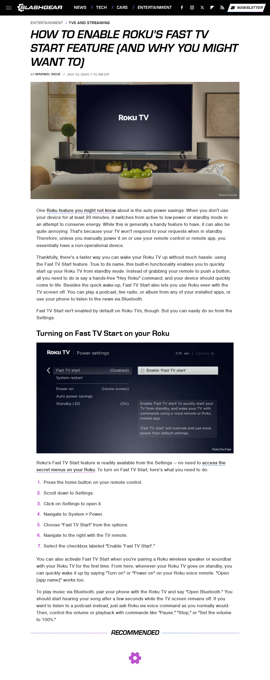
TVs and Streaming (89, 23)
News (80, 7)
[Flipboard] (212, 7)
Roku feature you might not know (81, 210)
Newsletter (246, 7)
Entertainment (155, 7)
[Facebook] (182, 7)
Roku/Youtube (228, 195)
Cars (122, 7)
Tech (101, 7)
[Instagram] (192, 7)
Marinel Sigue (48, 74)
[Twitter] (202, 7)
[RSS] (222, 7)
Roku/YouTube (221, 449)
